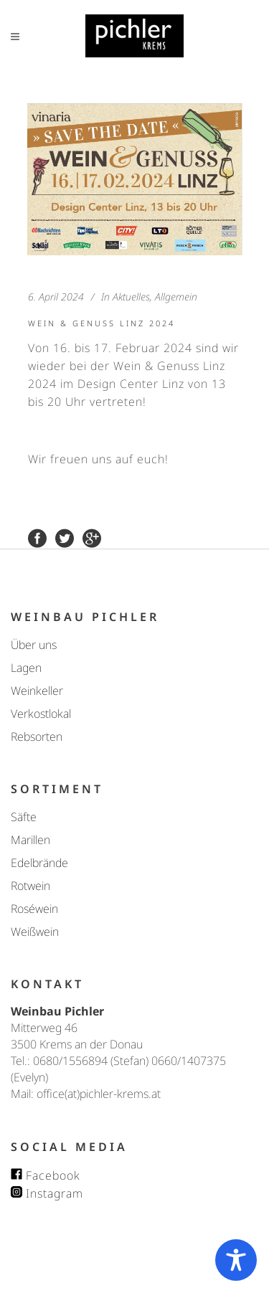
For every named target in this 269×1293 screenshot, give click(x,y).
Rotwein (30, 886)
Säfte (24, 817)
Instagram (47, 1193)
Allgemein (176, 296)
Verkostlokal (41, 713)
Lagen (26, 668)
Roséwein (34, 909)
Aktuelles (131, 296)
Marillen (30, 840)
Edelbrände (39, 863)
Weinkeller (37, 690)
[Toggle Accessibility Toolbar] (236, 1260)
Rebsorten (36, 736)
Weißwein (35, 931)
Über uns (34, 645)
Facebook (45, 1175)
